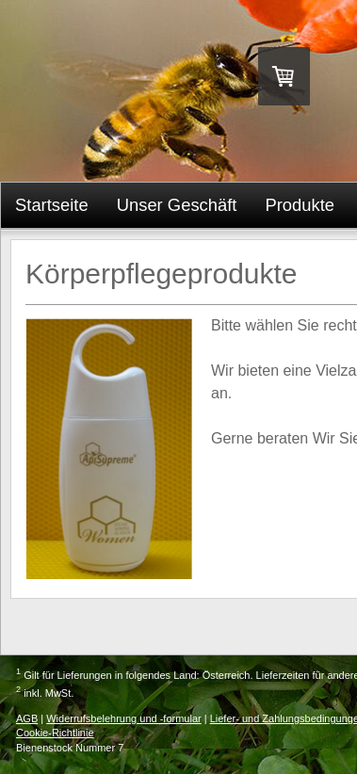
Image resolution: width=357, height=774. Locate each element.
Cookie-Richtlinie (55, 732)
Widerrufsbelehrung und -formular (123, 718)
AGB (27, 718)
